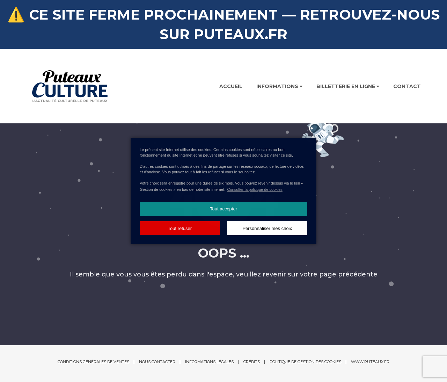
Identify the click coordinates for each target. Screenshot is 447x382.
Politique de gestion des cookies (305, 361)
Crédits (251, 361)
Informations (279, 86)
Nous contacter (157, 361)
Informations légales (209, 361)
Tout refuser (180, 228)
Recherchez (399, 35)
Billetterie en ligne (347, 86)
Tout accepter (223, 208)
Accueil (230, 86)
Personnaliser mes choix (267, 228)
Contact (407, 86)
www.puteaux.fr (370, 361)
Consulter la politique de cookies (254, 189)
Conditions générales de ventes (93, 361)
